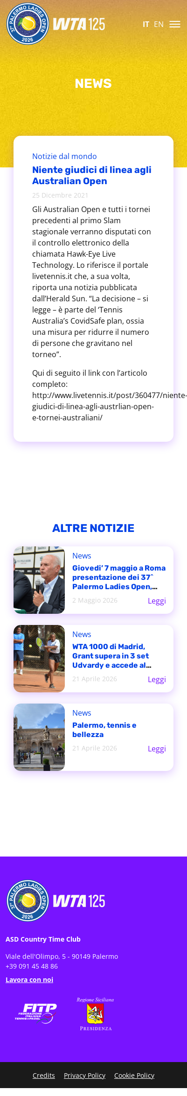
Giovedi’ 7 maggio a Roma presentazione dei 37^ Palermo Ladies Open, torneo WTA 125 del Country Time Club (119, 587)
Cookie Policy (134, 1075)
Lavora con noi (29, 979)
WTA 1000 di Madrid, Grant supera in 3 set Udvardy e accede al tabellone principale (110, 660)
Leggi (157, 601)
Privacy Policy (84, 1075)
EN (159, 24)
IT (146, 24)
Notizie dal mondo (64, 156)
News (81, 556)
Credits (44, 1075)
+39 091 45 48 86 (32, 966)
